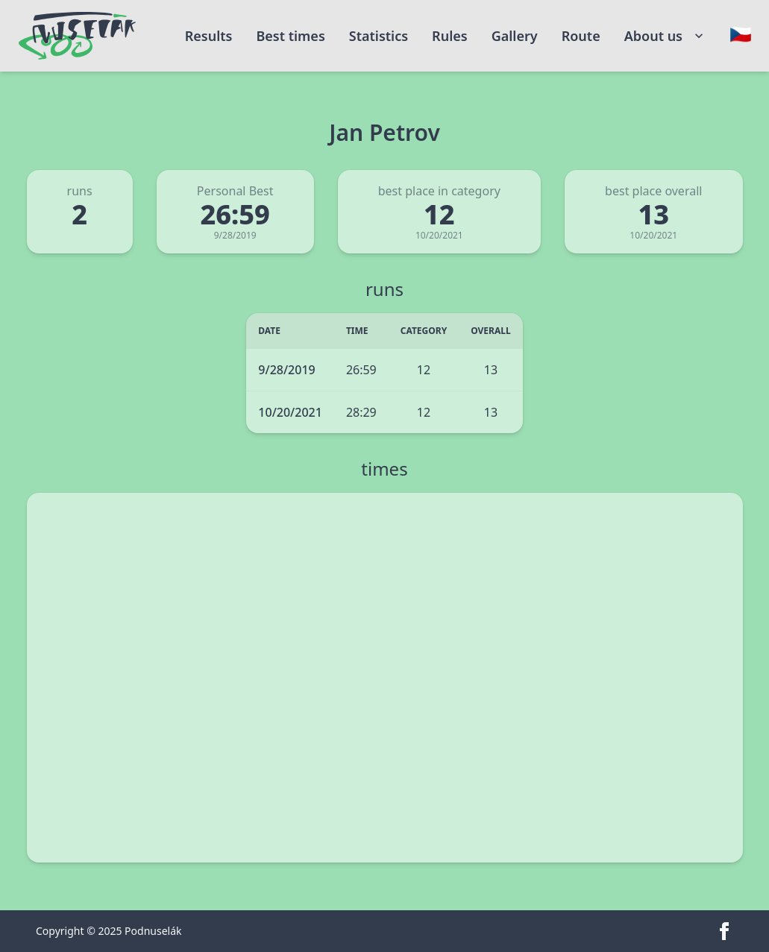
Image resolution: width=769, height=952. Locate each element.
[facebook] (724, 931)
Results (209, 36)
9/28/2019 (286, 370)
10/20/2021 (290, 412)
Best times (290, 36)
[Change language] (740, 34)
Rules (450, 36)
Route (581, 36)
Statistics (378, 36)
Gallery (515, 36)
